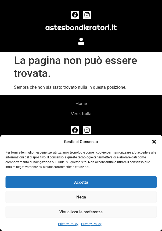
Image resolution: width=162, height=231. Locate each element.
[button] (154, 141)
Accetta (81, 182)
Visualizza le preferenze (81, 211)
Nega (81, 197)
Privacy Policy (68, 224)
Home (81, 103)
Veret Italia (81, 113)
